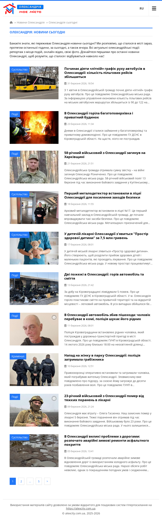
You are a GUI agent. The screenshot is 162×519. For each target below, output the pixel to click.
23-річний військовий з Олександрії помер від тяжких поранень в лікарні (104, 398)
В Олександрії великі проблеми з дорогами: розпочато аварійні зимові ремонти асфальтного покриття (106, 440)
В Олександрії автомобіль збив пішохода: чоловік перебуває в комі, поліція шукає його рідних (107, 317)
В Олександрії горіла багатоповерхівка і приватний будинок (98, 115)
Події (15, 114)
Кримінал (18, 356)
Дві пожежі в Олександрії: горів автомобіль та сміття (104, 276)
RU (142, 8)
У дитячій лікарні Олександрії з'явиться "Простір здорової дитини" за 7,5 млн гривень (106, 235)
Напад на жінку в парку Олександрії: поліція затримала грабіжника (102, 357)
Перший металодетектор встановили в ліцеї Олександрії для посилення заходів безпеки (102, 195)
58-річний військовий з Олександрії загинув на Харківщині (104, 154)
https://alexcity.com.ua (80, 508)
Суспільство (19, 69)
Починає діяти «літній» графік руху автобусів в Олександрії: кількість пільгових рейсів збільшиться (104, 72)
